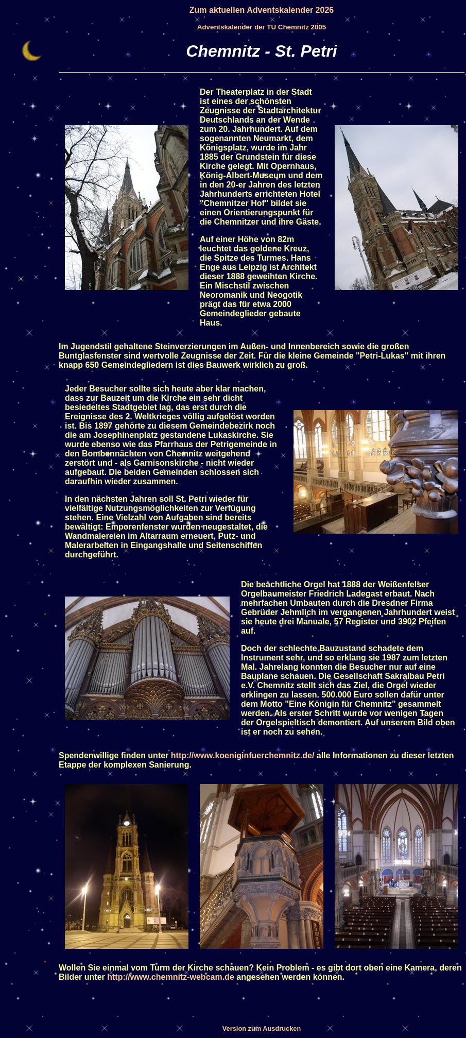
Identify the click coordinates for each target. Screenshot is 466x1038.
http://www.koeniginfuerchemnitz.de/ (243, 755)
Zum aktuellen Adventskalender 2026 (261, 10)
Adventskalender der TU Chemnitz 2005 (261, 27)
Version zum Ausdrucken (261, 1028)
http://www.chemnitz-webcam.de (170, 977)
